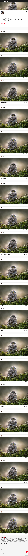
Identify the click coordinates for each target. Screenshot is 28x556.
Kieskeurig (2, 549)
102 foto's (2, 18)
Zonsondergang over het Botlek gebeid (7, 229)
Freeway (2, 457)
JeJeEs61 (3, 31)
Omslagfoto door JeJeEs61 (5, 3)
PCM (1, 552)
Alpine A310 (2, 153)
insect (2, 533)
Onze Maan (2, 406)
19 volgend (9, 18)
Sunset (2, 330)
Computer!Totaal (3, 553)
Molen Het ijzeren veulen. (5, 102)
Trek (1, 381)
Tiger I (2, 77)
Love (1, 482)
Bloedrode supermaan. (4, 305)
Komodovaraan (3, 178)
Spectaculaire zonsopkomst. (5, 254)
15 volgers (5, 18)
